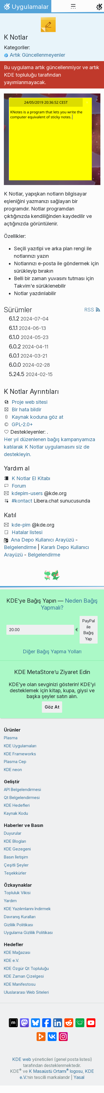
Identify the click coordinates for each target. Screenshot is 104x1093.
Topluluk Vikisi (17, 892)
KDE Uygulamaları (20, 745)
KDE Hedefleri (17, 805)
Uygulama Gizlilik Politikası (28, 932)
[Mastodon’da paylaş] (24, 1020)
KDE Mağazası (17, 952)
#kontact (22, 501)
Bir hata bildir (26, 409)
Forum (19, 486)
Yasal (78, 1077)
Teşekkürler (15, 873)
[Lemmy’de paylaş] (79, 1020)
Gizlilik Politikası (18, 924)
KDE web (21, 1059)
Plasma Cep (15, 761)
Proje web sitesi (29, 402)
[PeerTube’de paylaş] (41, 1033)
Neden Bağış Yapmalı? (69, 604)
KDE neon (13, 769)
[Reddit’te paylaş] (68, 1020)
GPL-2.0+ (22, 424)
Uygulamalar (25, 8)
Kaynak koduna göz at (37, 417)
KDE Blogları (15, 841)
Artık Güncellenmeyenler (34, 55)
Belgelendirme (20, 547)
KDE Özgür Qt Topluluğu (26, 968)
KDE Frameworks (20, 753)
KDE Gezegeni (17, 849)
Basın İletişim (16, 857)
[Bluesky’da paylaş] (35, 1020)
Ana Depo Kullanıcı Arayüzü (42, 540)
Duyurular (12, 833)
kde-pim (21, 525)
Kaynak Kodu (16, 813)
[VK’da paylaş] (52, 1033)
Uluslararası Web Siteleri (26, 992)
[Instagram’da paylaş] (63, 1033)
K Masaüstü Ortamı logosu (56, 1071)
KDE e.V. (11, 960)
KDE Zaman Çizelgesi (24, 976)
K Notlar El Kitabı (31, 478)
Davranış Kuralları (19, 916)
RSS (92, 310)
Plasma (10, 737)
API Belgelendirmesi (22, 789)
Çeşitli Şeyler (16, 865)
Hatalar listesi (27, 532)
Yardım (10, 900)
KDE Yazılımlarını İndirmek (27, 908)
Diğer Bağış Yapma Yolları (52, 651)
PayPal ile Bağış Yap (88, 629)
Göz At (52, 707)
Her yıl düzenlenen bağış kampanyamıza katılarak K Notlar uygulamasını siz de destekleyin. (49, 446)
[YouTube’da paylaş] (91, 1020)
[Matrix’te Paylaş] (13, 1020)
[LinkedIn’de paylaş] (57, 1020)
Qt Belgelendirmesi (22, 797)
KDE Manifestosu (19, 984)
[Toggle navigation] (73, 6)
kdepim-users (27, 493)
